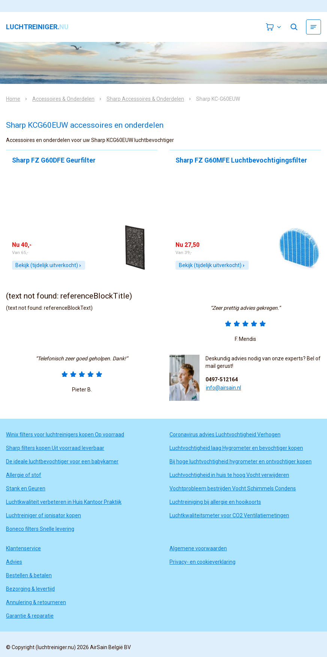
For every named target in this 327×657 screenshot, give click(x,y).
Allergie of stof (23, 475)
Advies (14, 562)
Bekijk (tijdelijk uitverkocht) (48, 265)
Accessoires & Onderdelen (63, 99)
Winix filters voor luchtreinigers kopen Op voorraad (65, 435)
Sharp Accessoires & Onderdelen (145, 99)
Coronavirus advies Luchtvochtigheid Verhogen (225, 435)
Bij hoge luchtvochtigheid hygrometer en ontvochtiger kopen (241, 461)
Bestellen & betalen (29, 575)
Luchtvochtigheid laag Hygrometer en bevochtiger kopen (236, 448)
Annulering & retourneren (36, 602)
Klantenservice (23, 548)
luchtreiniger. (37, 27)
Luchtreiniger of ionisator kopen (43, 515)
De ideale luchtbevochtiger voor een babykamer (62, 461)
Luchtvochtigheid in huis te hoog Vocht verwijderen (229, 475)
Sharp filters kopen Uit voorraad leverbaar (55, 448)
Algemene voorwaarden (198, 548)
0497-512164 (222, 379)
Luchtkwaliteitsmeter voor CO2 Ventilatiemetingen (229, 515)
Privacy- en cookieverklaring (203, 562)
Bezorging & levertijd (30, 589)
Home (13, 99)
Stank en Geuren (25, 488)
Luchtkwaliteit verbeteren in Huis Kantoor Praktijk (64, 502)
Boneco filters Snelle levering (40, 529)
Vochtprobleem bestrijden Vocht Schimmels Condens (233, 488)
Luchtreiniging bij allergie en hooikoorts (215, 502)
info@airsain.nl (223, 388)
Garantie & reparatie (30, 616)
